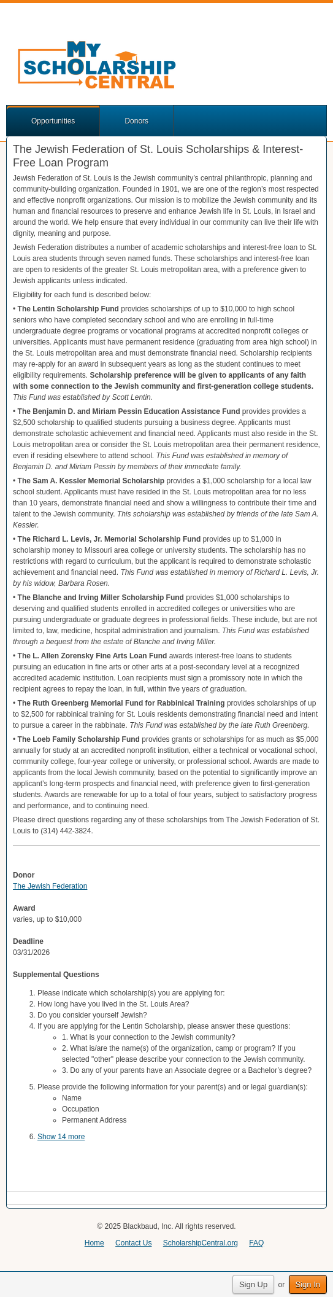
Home (94, 1243)
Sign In (308, 1284)
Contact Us (133, 1243)
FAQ (256, 1243)
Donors (136, 121)
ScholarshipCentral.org (200, 1243)
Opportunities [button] (53, 121)
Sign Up (253, 1284)
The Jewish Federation (50, 886)
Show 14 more (61, 1136)
